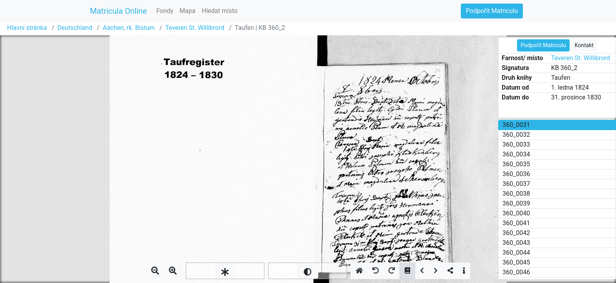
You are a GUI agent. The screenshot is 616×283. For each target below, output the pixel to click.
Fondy (164, 11)
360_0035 (516, 164)
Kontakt (584, 45)
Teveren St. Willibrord (194, 27)
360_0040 (516, 213)
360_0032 (516, 134)
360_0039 (516, 203)
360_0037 (516, 183)
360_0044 (516, 252)
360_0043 (516, 242)
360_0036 (516, 174)
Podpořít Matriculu (492, 11)
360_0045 (516, 262)
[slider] (225, 271)
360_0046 (516, 272)
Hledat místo (220, 11)
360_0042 (516, 233)
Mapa (187, 11)
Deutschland (74, 27)
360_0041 (516, 223)
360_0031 (516, 125)
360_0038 (516, 193)
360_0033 (516, 144)
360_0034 (516, 154)
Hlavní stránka (27, 27)
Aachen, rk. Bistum (129, 27)
